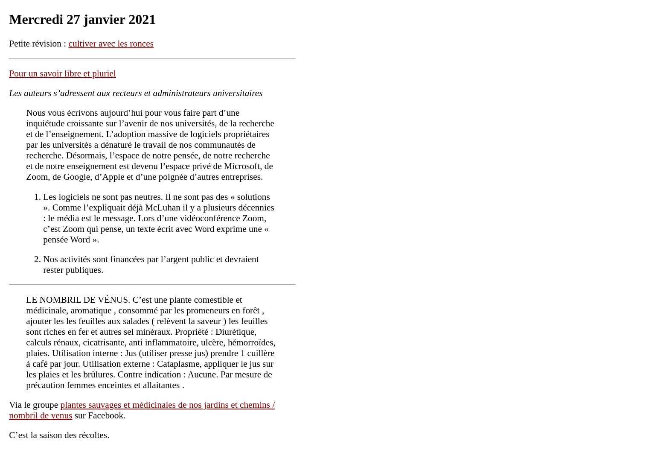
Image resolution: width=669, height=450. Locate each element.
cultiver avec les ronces (111, 43)
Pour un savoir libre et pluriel (62, 73)
